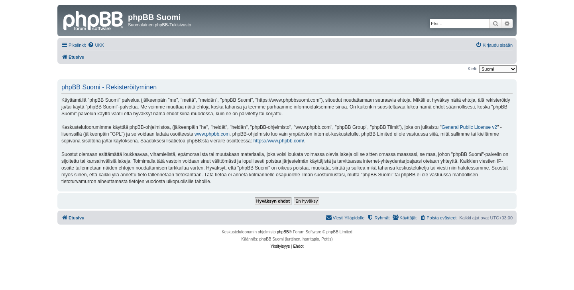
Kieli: (472, 68)
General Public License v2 (469, 127)
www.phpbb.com (212, 134)
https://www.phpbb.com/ (279, 141)
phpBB (283, 232)
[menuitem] (96, 45)
